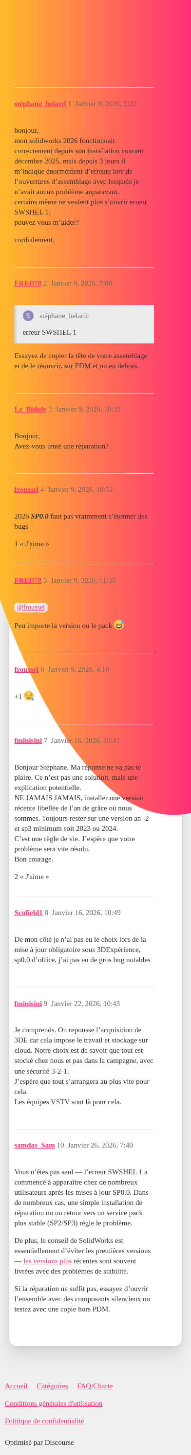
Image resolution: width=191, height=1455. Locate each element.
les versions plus (47, 1261)
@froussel (31, 607)
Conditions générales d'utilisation (53, 1403)
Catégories (52, 1386)
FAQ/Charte (95, 1386)
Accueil (16, 1386)
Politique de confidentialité (44, 1421)
